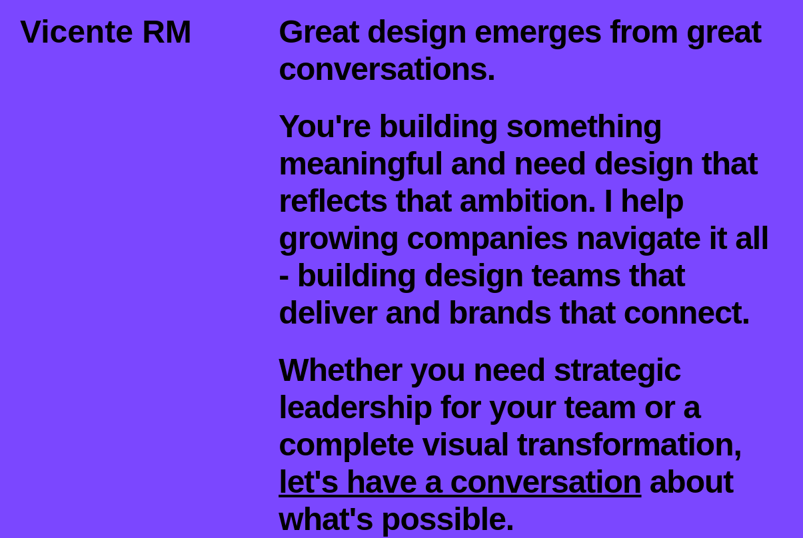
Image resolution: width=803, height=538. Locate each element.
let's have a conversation (460, 481)
